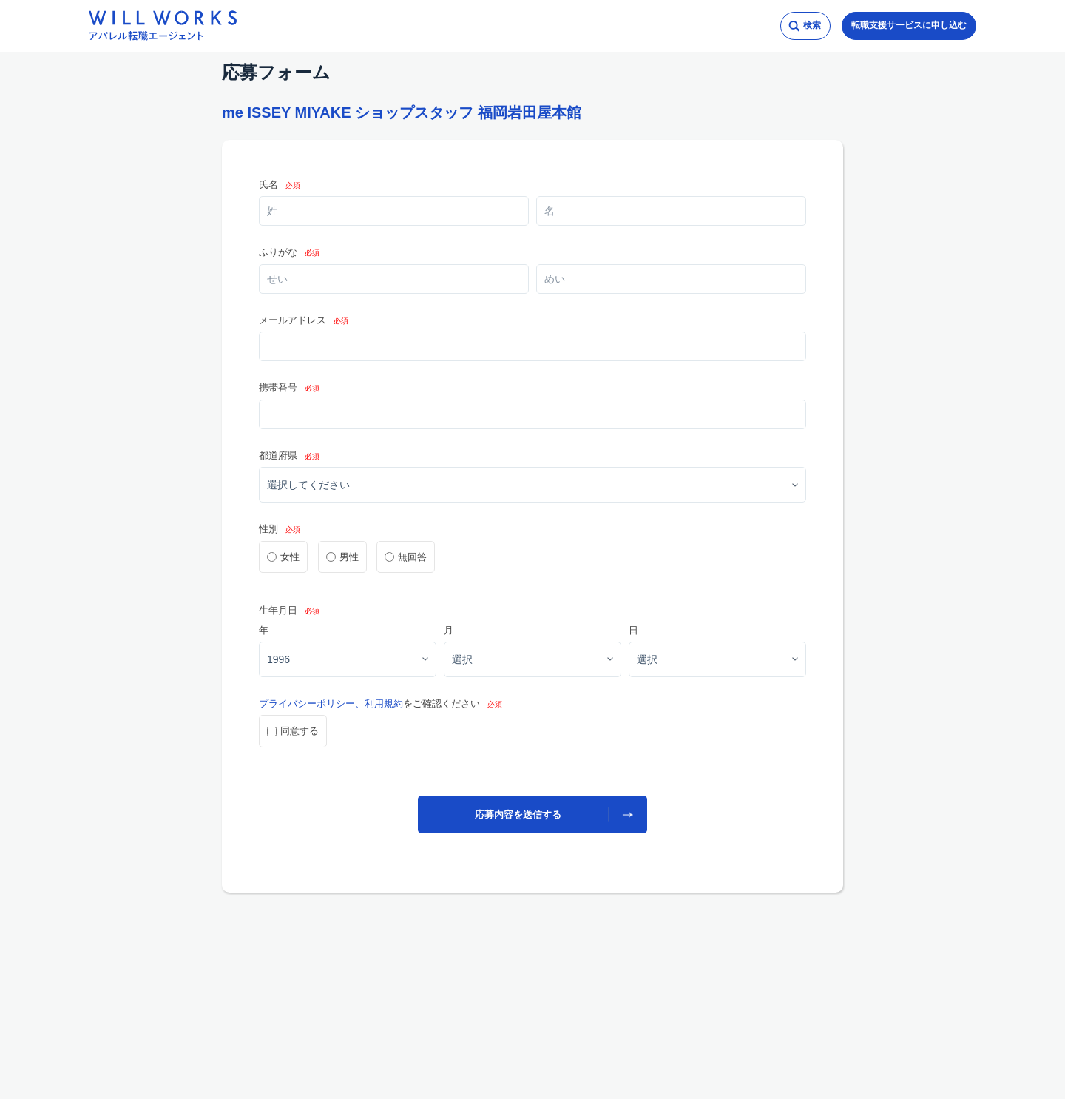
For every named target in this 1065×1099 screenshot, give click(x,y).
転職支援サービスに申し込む (909, 25)
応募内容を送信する (518, 814)
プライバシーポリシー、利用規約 (331, 703)
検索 (812, 25)
